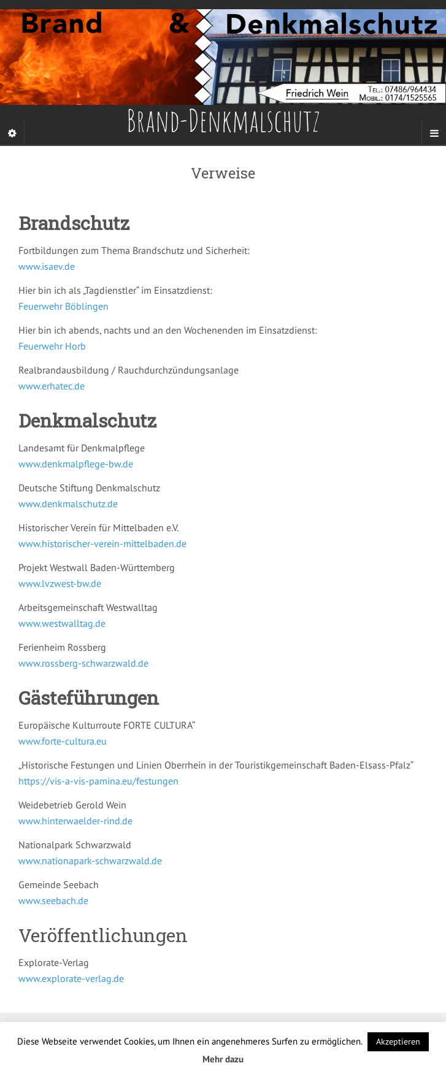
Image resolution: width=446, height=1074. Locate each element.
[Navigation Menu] (433, 133)
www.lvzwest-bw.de (59, 583)
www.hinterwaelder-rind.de (75, 821)
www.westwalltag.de (62, 623)
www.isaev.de (46, 266)
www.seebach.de (53, 900)
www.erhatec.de (51, 386)
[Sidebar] (12, 133)
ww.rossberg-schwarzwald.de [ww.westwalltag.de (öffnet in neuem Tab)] (87, 663)
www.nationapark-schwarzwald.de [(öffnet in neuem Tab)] (90, 860)
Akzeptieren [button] (398, 1041)
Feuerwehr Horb (52, 346)
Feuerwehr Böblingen (63, 306)
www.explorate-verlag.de (71, 978)
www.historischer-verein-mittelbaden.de (102, 543)
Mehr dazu (223, 1059)
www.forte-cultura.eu (62, 741)
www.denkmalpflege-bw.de (75, 464)
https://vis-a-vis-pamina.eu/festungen (98, 781)
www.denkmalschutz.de (68, 503)
